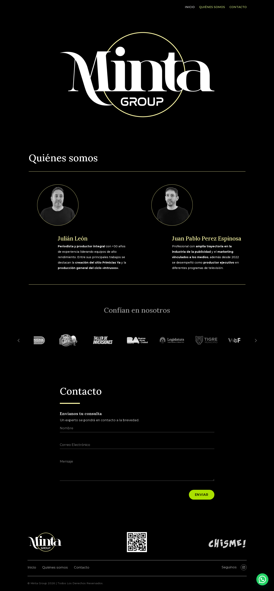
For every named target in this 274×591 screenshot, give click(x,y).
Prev (18, 340)
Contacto (238, 7)
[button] (262, 579)
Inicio (190, 7)
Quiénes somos (212, 7)
